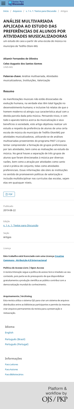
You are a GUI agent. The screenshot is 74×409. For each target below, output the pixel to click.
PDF (10, 194)
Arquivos (17, 11)
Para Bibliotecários (14, 374)
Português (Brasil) (15, 339)
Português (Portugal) (16, 344)
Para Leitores (11, 364)
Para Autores (11, 369)
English (9, 332)
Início (6, 11)
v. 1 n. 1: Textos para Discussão (41, 11)
